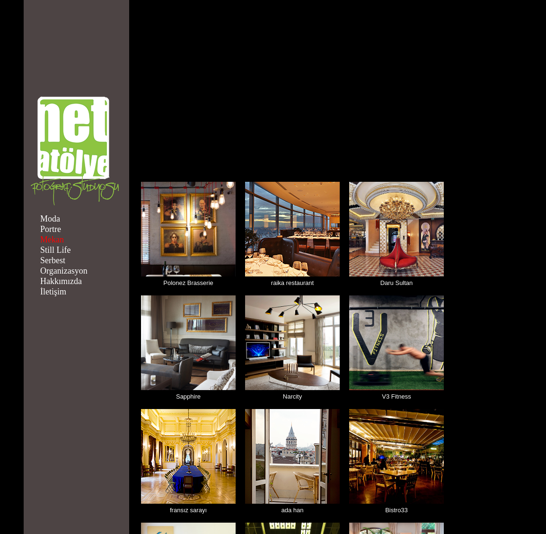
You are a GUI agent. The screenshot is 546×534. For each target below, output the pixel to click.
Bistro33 (396, 510)
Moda (50, 218)
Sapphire (188, 396)
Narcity (292, 396)
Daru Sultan (396, 282)
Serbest (52, 260)
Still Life (55, 250)
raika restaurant (292, 282)
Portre (50, 229)
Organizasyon (64, 271)
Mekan (52, 239)
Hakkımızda (61, 281)
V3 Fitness (396, 396)
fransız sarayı (188, 510)
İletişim (53, 291)
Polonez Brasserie (188, 282)
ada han (293, 510)
